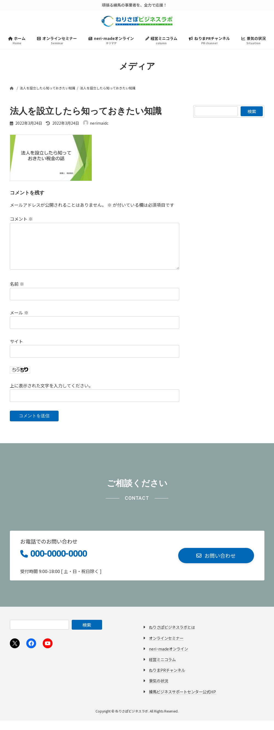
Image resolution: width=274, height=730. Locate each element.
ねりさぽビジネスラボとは (172, 637)
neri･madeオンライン (168, 658)
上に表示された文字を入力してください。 (51, 395)
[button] (216, 565)
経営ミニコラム (162, 669)
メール (19, 322)
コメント (21, 220)
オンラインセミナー (166, 647)
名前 (17, 293)
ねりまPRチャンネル (167, 679)
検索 (251, 112)
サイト (16, 351)
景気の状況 (158, 690)
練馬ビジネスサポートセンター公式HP (182, 701)
